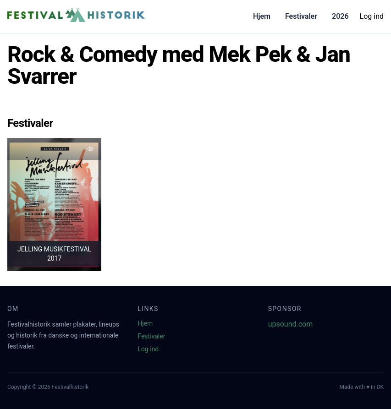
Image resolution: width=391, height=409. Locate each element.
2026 (340, 16)
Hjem (261, 16)
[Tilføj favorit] (90, 149)
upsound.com (290, 324)
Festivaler (301, 16)
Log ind (372, 16)
